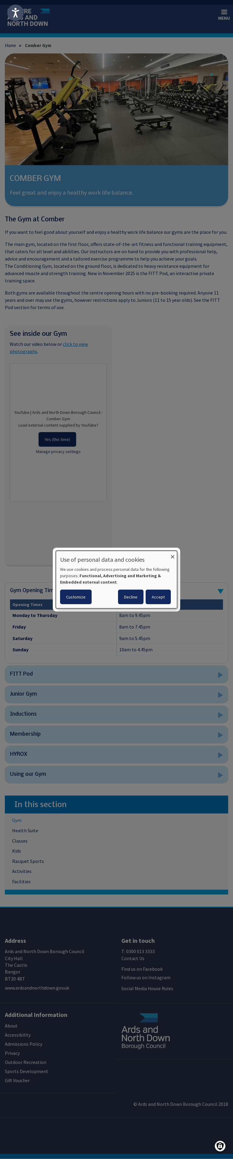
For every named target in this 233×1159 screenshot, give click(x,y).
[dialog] (116, 579)
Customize (76, 597)
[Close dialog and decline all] (172, 554)
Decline (130, 597)
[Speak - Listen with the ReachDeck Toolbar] (15, 13)
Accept (158, 597)
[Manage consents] (220, 1146)
